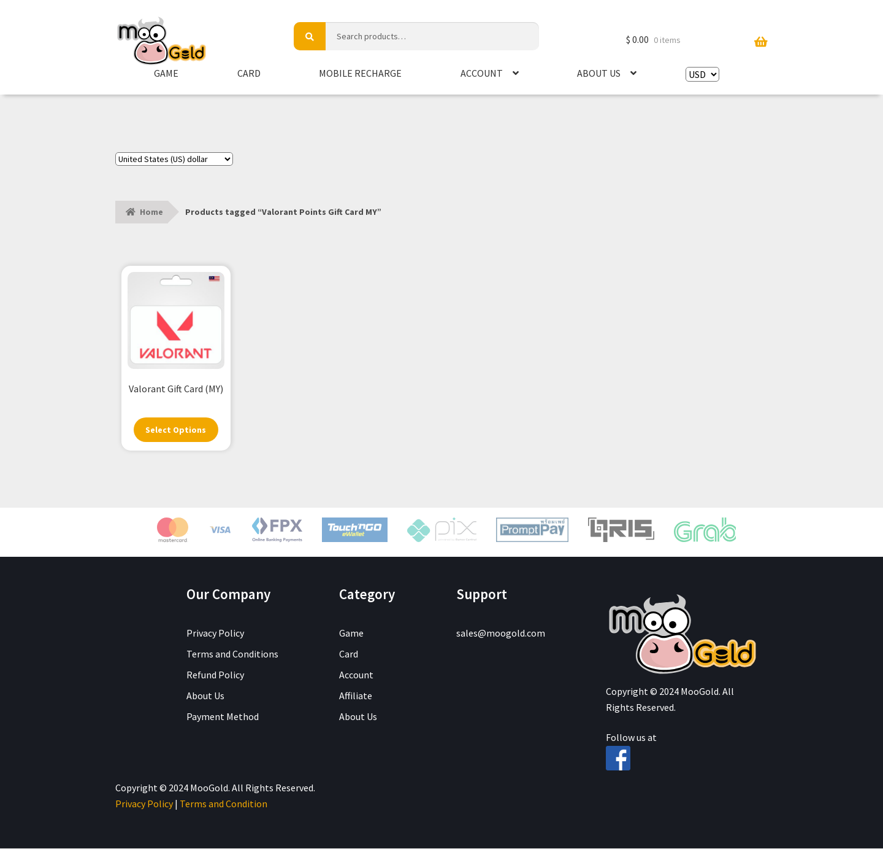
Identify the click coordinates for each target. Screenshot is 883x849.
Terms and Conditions (232, 654)
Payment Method (222, 717)
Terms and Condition (223, 804)
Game (166, 73)
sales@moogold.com (500, 633)
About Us (599, 73)
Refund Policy (215, 675)
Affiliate (355, 696)
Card (249, 73)
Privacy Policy (215, 633)
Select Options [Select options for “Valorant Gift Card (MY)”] (176, 430)
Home (151, 211)
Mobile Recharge (360, 73)
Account (482, 73)
